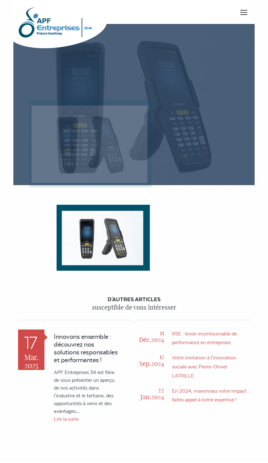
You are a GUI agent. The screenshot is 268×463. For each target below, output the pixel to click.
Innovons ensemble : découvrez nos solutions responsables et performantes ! (86, 348)
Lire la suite (66, 419)
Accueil (154, 106)
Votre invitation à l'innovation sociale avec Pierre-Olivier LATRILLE (204, 367)
